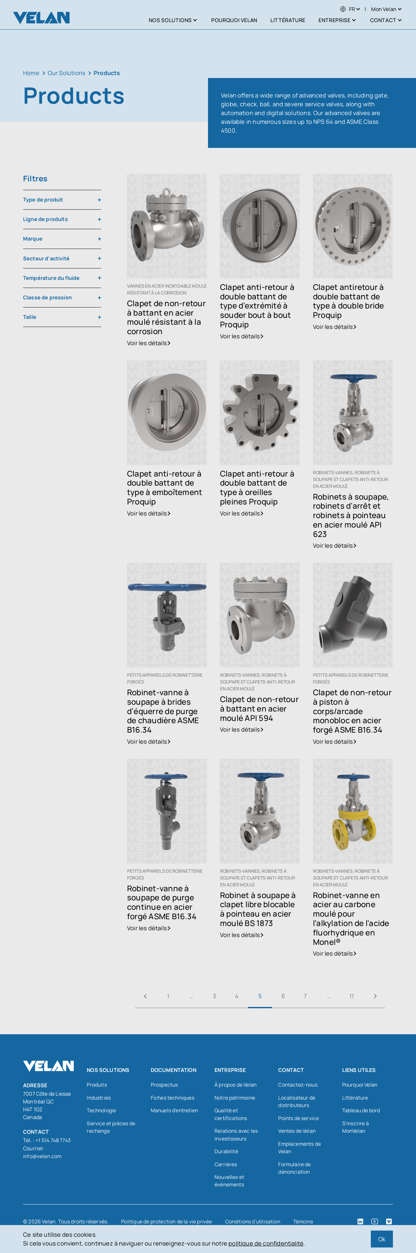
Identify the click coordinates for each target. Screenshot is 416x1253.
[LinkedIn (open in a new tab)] (360, 1223)
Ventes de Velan (297, 1131)
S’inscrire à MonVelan (356, 1127)
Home (31, 73)
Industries (99, 1098)
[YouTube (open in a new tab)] (375, 1223)
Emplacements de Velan (300, 1148)
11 (356, 996)
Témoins (306, 1223)
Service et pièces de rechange (111, 1127)
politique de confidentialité (266, 1243)
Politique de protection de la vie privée (167, 1223)
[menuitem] (347, 9)
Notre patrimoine (235, 1098)
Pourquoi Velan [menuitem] (234, 20)
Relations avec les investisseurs (236, 1135)
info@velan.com (43, 1155)
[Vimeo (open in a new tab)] (389, 1223)
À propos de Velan (235, 1085)
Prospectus (165, 1085)
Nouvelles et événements (229, 1182)
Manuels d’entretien (175, 1111)
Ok (381, 1239)
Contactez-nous (298, 1085)
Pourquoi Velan (360, 1085)
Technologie (102, 1111)
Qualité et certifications (231, 1114)
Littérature (355, 1098)
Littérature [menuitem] (288, 20)
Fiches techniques (173, 1098)
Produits (97, 1085)
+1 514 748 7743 (53, 1140)
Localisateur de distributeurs (297, 1101)
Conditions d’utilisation (254, 1223)
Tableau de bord (361, 1111)
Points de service (298, 1118)
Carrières (225, 1165)
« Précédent (140, 996)
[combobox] (62, 199)
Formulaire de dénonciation (294, 1169)
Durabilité (226, 1152)
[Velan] (41, 17)
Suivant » (380, 996)
